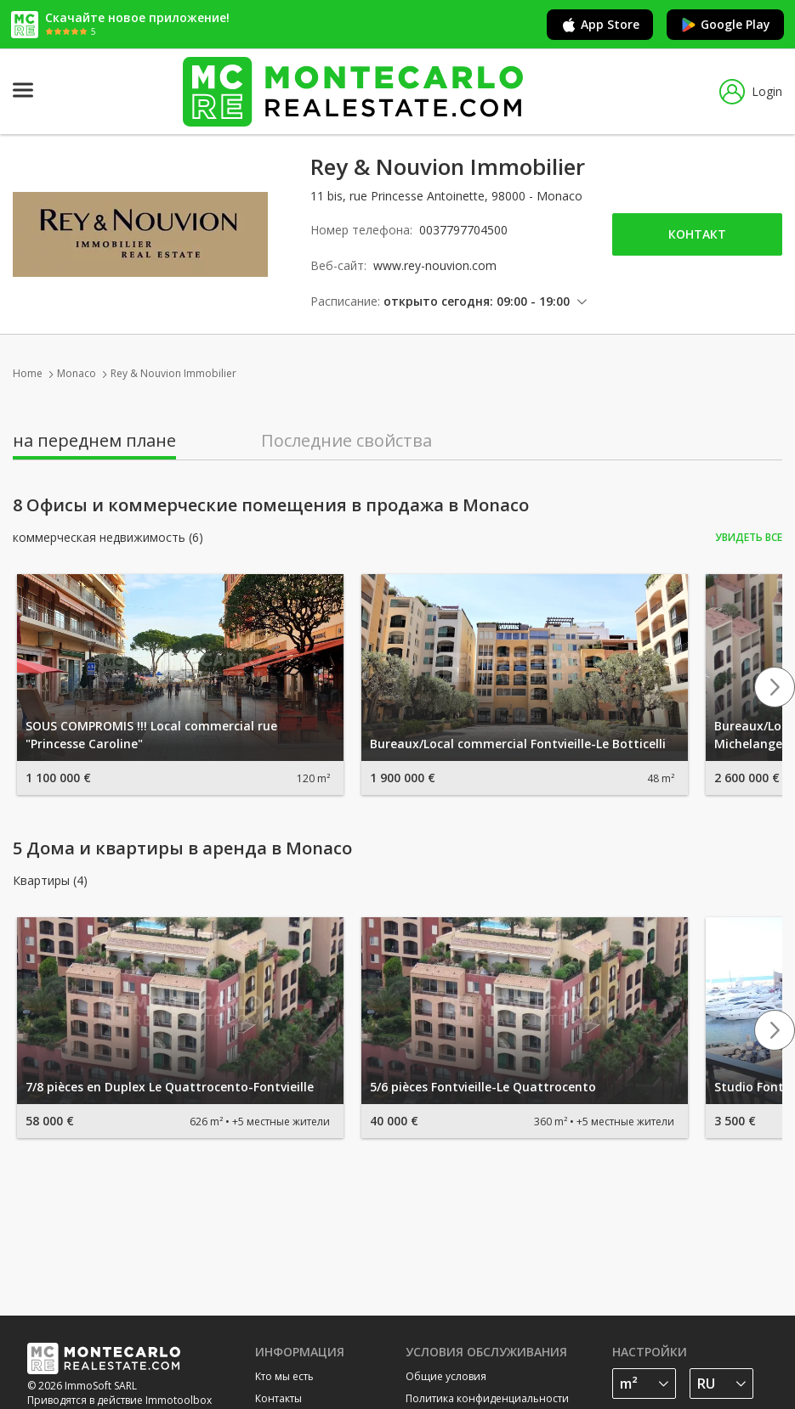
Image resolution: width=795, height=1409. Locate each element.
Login (750, 91)
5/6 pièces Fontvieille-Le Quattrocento (483, 1087)
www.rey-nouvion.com (435, 265)
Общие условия (446, 1376)
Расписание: (345, 301)
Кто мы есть (284, 1376)
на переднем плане (94, 441)
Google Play (725, 24)
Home (28, 373)
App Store (599, 24)
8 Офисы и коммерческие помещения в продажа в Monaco (271, 505)
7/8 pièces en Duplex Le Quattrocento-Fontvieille (170, 1087)
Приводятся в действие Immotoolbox (119, 1400)
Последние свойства (346, 441)
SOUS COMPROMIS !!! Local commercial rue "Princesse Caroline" (151, 735)
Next (774, 687)
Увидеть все (748, 537)
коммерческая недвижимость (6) (108, 537)
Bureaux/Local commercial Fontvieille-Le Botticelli (518, 743)
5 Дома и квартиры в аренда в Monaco (182, 848)
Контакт (697, 234)
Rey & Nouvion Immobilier (173, 373)
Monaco (76, 373)
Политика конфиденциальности (487, 1398)
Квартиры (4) (50, 880)
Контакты (278, 1398)
